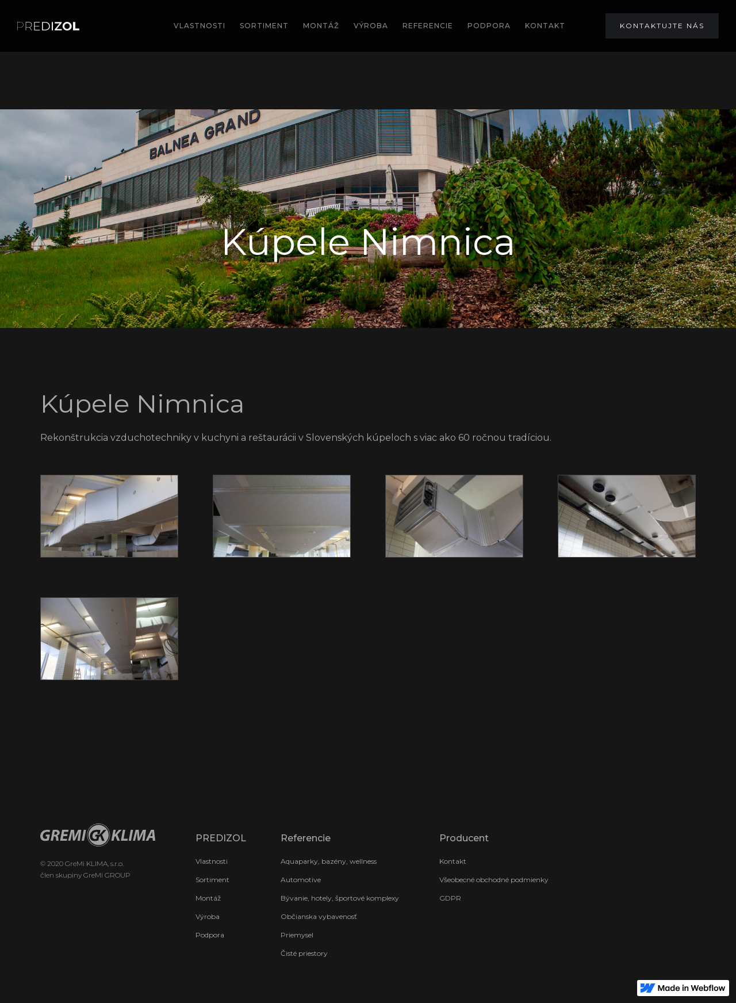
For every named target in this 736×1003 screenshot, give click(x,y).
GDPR (450, 898)
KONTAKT (545, 25)
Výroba (207, 916)
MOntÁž (321, 25)
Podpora (209, 934)
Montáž (208, 898)
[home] (48, 26)
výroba (371, 25)
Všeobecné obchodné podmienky (494, 879)
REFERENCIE (427, 25)
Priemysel (297, 934)
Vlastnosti (199, 25)
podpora (489, 25)
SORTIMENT (264, 25)
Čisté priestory (304, 953)
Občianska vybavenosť (319, 916)
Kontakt (452, 861)
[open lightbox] (109, 516)
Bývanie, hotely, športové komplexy (340, 898)
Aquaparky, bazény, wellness (329, 861)
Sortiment (212, 879)
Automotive (301, 879)
